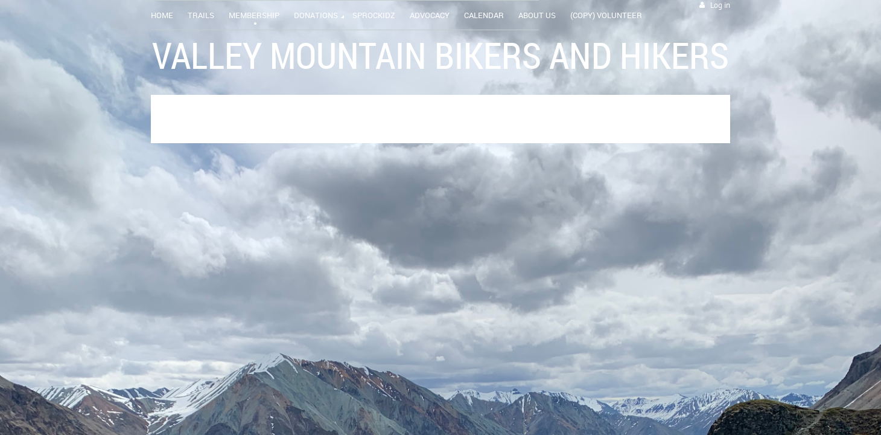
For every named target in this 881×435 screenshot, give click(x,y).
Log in (720, 5)
